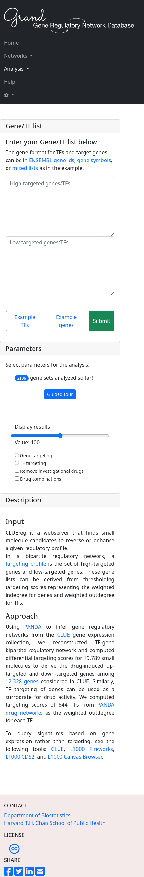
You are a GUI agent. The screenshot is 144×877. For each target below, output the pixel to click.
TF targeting (30, 463)
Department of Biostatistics (37, 815)
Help (9, 81)
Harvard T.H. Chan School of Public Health (55, 823)
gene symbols (94, 160)
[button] (18, 94)
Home (11, 42)
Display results (32, 426)
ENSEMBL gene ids (51, 160)
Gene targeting (33, 455)
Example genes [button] (66, 321)
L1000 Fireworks (91, 749)
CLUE (63, 634)
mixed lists (25, 168)
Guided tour (60, 394)
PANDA (33, 626)
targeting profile (26, 563)
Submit (101, 321)
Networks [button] (16, 55)
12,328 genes (22, 681)
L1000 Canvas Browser (75, 756)
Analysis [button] (14, 68)
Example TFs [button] (24, 321)
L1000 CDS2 (20, 756)
